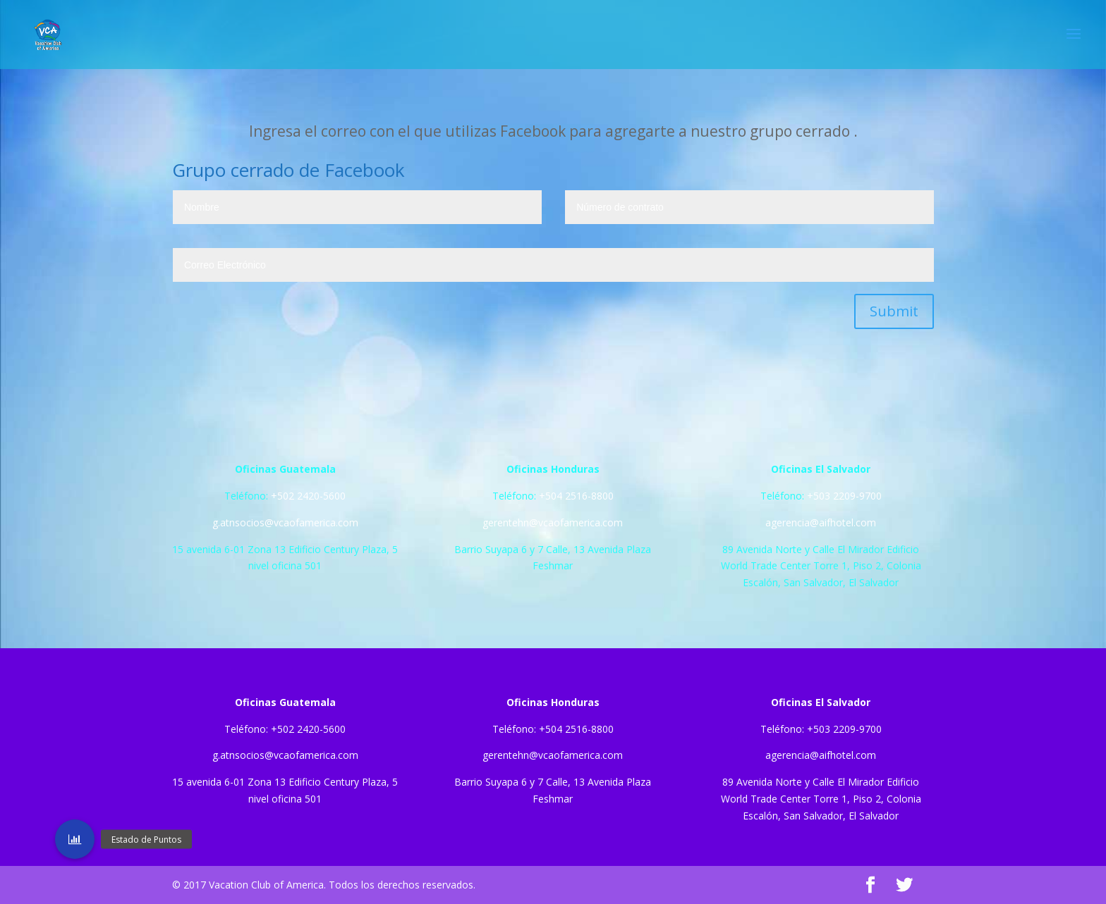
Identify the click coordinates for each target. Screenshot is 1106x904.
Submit (894, 311)
